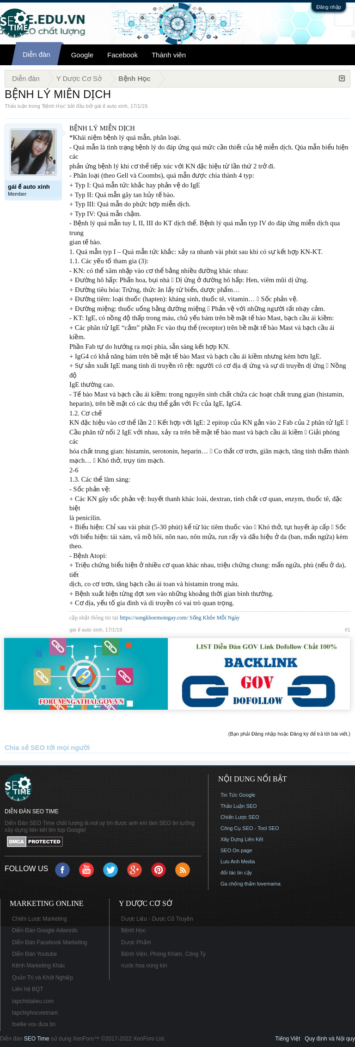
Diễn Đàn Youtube (34, 954)
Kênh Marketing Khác (38, 965)
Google (82, 55)
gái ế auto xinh (110, 106)
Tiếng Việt (287, 1038)
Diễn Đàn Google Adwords (45, 930)
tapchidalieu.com (33, 1001)
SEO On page (236, 850)
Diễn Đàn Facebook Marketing (49, 942)
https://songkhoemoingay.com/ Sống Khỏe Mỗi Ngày (179, 617)
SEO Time (36, 1038)
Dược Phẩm (136, 942)
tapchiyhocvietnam (35, 1013)
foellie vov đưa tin (33, 1024)
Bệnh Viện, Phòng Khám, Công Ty (163, 954)
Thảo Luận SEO (238, 806)
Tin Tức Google (237, 795)
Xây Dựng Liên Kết (241, 839)
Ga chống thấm (238, 883)
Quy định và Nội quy (330, 1038)
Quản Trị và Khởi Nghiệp (42, 977)
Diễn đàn (36, 54)
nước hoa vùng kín (144, 965)
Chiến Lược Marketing (39, 919)
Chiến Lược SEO (239, 817)
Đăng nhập (328, 7)
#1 (347, 629)
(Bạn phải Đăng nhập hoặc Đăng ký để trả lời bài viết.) (289, 734)
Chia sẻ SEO (25, 747)
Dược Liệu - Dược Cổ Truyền (157, 919)
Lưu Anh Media (237, 861)
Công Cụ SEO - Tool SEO (249, 828)
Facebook (122, 55)
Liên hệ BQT (27, 989)
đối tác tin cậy (236, 872)
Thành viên (169, 55)
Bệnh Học (54, 106)
